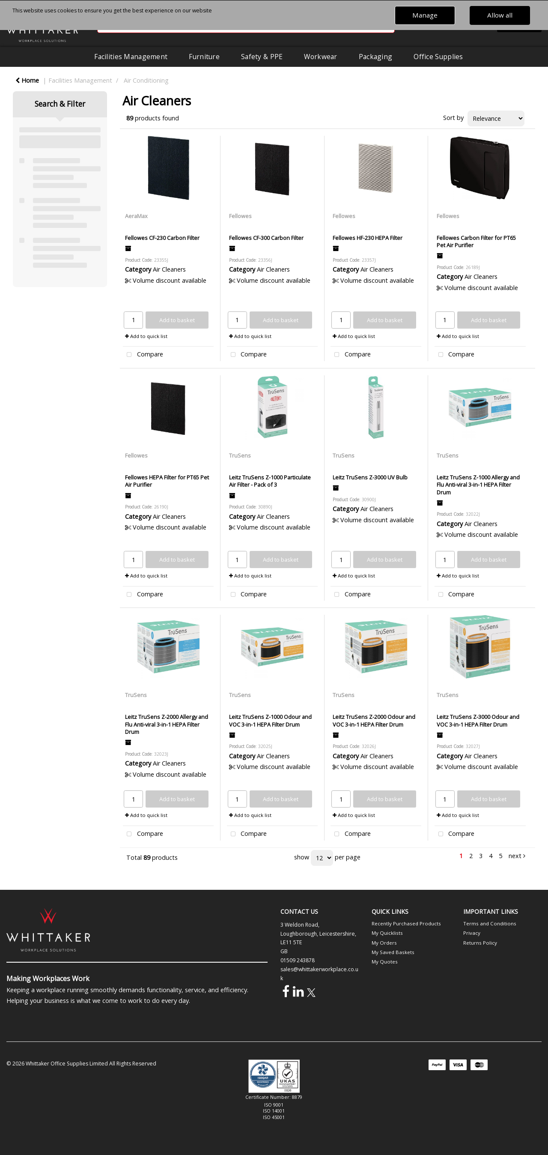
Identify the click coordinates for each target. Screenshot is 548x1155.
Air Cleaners (169, 269)
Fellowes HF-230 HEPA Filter (367, 238)
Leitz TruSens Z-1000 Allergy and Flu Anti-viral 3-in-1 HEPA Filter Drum (478, 484)
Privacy (471, 933)
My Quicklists (387, 933)
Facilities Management (130, 56)
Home (27, 80)
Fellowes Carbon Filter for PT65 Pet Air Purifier (476, 241)
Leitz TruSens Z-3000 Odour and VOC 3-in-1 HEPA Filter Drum (478, 720)
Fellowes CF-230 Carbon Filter (162, 238)
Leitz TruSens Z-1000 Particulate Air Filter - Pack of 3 (270, 480)
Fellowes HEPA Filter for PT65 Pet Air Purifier (167, 480)
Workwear (320, 56)
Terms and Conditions (489, 923)
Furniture (204, 56)
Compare (143, 355)
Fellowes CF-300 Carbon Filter (266, 238)
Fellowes (240, 216)
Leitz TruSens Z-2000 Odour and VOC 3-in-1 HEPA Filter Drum (374, 720)
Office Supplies (438, 56)
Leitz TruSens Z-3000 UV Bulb (370, 477)
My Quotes (385, 961)
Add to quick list (146, 336)
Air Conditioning (146, 80)
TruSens (240, 455)
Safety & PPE (262, 56)
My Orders (384, 943)
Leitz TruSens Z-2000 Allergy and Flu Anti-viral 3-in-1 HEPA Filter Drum (166, 724)
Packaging (376, 56)
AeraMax (136, 216)
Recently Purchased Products (406, 923)
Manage (425, 15)
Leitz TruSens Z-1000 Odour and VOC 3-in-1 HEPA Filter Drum (270, 720)
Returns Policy (480, 943)
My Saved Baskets (393, 952)
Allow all (499, 15)
